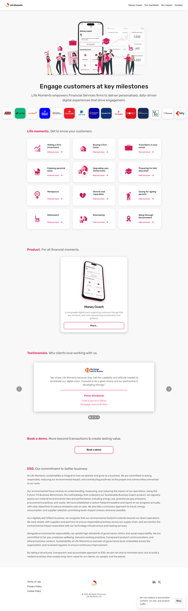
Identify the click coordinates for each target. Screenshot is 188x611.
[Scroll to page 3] (95, 417)
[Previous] (19, 389)
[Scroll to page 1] (89, 417)
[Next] (169, 389)
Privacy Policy (34, 586)
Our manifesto (152, 5)
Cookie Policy (34, 591)
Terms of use (34, 581)
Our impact (166, 5)
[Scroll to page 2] (92, 417)
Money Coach (135, 5)
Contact (179, 5)
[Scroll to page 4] (98, 417)
